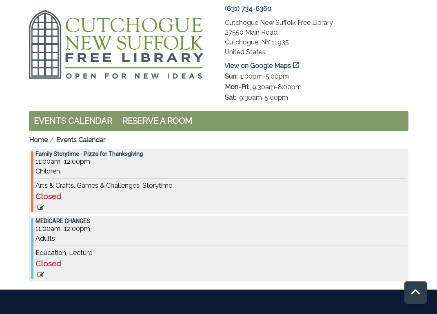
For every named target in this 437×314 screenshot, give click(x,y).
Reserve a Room (157, 121)
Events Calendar (73, 121)
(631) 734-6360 (248, 9)
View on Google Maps (258, 66)
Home (38, 140)
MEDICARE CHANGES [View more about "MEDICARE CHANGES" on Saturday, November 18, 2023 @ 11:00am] (62, 221)
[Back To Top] (415, 292)
